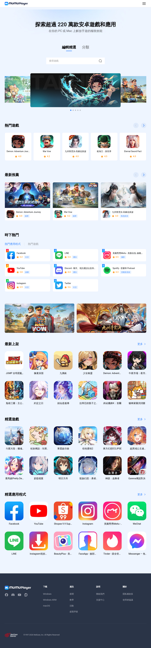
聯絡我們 (100, 594)
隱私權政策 (128, 594)
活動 (72, 606)
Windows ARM (49, 600)
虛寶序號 (74, 611)
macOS (46, 606)
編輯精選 (69, 47)
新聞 (72, 594)
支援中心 (100, 600)
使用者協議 (128, 600)
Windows (47, 594)
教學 (72, 600)
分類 (85, 47)
